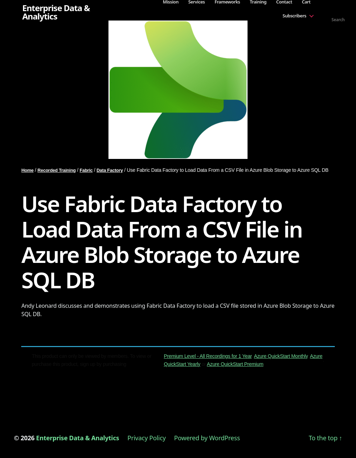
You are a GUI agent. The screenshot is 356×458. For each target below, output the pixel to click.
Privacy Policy (147, 438)
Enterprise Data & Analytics (56, 12)
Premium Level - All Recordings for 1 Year (208, 356)
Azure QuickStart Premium (235, 364)
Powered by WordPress (207, 438)
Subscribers (294, 16)
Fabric (86, 170)
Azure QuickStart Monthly (280, 356)
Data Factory (110, 170)
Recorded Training (57, 170)
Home (27, 170)
